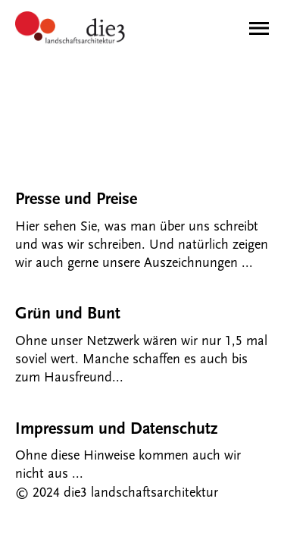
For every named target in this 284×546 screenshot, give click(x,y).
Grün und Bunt (67, 313)
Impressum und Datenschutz (116, 428)
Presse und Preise (76, 199)
